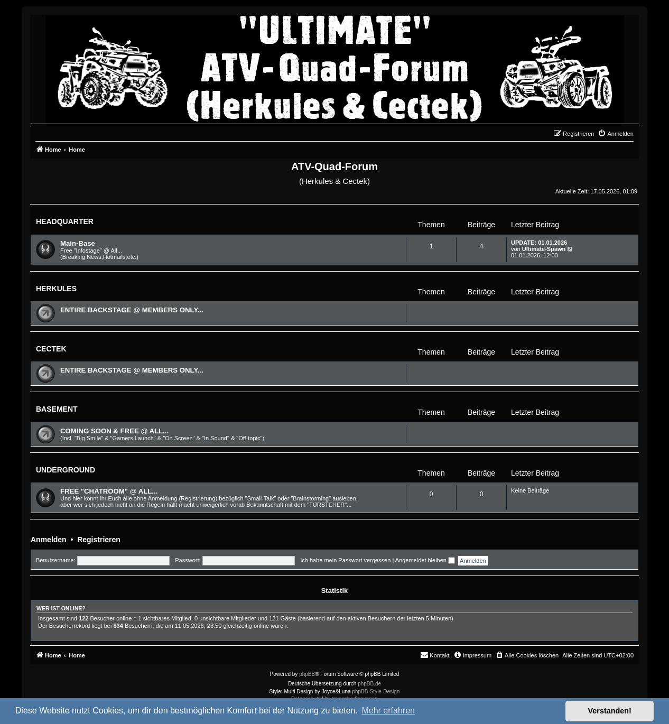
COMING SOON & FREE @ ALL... (114, 431)
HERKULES (56, 288)
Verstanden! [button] (609, 711)
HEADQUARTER (65, 221)
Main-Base (77, 243)
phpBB (307, 674)
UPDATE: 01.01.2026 (539, 242)
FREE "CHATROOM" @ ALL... (108, 491)
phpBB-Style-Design (375, 691)
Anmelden (49, 539)
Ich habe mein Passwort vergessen (345, 560)
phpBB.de (369, 683)
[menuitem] (616, 133)
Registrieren (98, 539)
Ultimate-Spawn (544, 249)
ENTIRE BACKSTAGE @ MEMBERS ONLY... (131, 310)
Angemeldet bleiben (425, 560)
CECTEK (51, 349)
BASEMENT (57, 409)
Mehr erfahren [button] (388, 710)
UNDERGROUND (65, 470)
